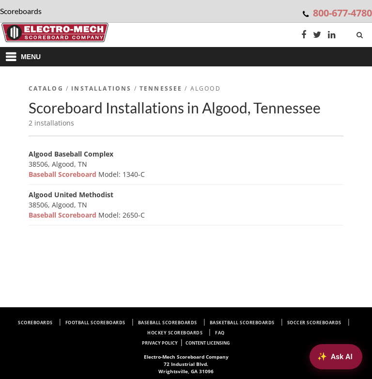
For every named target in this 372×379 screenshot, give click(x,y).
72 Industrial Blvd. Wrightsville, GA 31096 (186, 364)
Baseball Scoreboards (167, 322)
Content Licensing (208, 343)
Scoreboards (35, 322)
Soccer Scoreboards (314, 322)
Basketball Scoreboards (242, 322)
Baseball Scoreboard (63, 174)
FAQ (220, 333)
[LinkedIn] (332, 35)
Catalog (46, 88)
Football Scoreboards (95, 322)
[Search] (360, 33)
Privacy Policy (160, 343)
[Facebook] (303, 35)
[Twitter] (317, 35)
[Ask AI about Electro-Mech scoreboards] (336, 356)
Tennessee (161, 88)
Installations (101, 88)
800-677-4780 (342, 12)
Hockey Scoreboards (174, 333)
